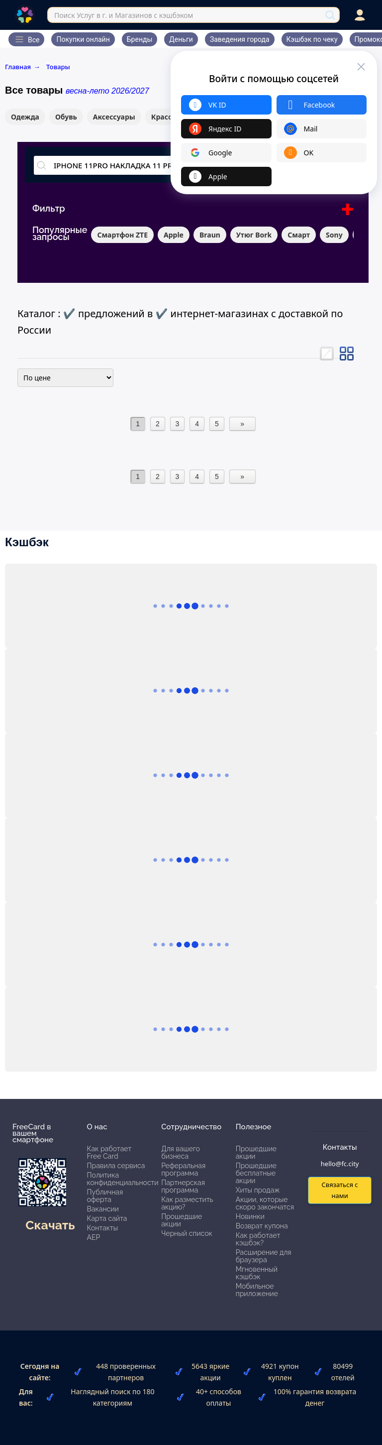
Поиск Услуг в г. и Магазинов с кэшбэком (123, 15)
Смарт (298, 235)
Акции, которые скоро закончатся (265, 1203)
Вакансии (103, 1209)
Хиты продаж (258, 1190)
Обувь (66, 116)
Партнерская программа (183, 1186)
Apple (174, 235)
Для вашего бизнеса (180, 1152)
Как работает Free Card (109, 1152)
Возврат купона (262, 1226)
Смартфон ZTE (122, 235)
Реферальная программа (183, 1169)
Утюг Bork (254, 235)
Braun (209, 235)
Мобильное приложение (257, 1290)
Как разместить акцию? (187, 1203)
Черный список (186, 1233)
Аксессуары (114, 116)
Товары (58, 66)
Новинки (250, 1216)
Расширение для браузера (263, 1256)
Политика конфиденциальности (123, 1179)
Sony (334, 235)
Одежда (25, 116)
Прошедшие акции (181, 1220)
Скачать (50, 1224)
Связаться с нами (339, 1190)
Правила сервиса (116, 1166)
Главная (22, 66)
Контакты (102, 1228)
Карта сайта (107, 1218)
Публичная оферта (105, 1196)
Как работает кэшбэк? (258, 1239)
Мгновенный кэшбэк (257, 1273)
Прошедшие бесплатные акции (256, 1173)
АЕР (93, 1237)
